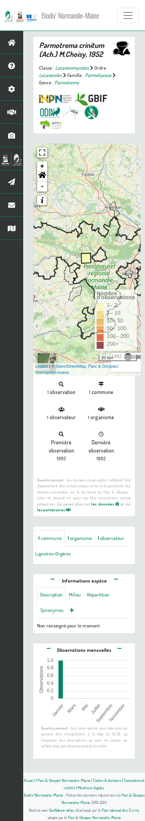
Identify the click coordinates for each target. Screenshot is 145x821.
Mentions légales (91, 787)
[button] (42, 176)
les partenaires (54, 509)
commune (49, 538)
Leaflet (41, 366)
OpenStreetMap (71, 366)
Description (51, 594)
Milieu (75, 594)
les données (105, 503)
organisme (80, 538)
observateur (111, 538)
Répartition (98, 594)
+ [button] (42, 166)
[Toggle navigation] (128, 15)
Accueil (29, 780)
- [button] (42, 186)
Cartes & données (107, 780)
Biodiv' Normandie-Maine (70, 15)
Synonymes (51, 610)
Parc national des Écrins (120, 809)
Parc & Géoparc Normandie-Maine (64, 780)
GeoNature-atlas (61, 809)
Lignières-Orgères (53, 553)
